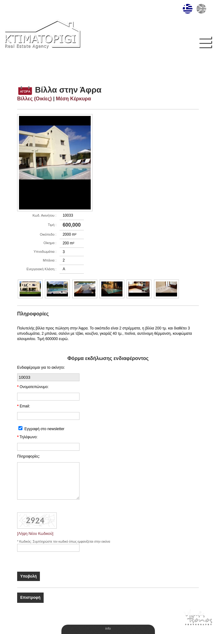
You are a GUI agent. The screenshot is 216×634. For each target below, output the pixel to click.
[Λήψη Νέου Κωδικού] (35, 533)
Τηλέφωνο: (29, 437)
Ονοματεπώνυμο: (34, 387)
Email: (25, 406)
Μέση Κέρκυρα (73, 98)
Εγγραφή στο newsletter (44, 429)
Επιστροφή (30, 597)
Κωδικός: (26, 541)
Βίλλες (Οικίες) (34, 98)
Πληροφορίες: (28, 456)
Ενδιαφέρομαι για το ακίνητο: (41, 367)
